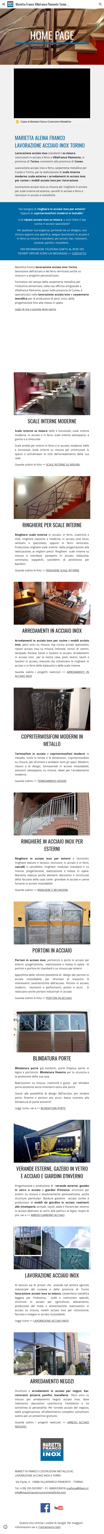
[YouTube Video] (52, 342)
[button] (3, 4)
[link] (52, 97)
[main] (52, 36)
